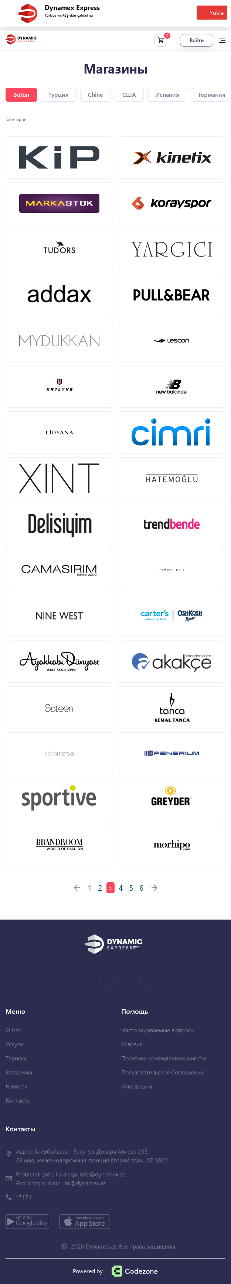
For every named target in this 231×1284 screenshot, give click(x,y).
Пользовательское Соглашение (162, 1072)
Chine (95, 94)
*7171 (24, 1197)
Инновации (136, 1086)
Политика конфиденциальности (163, 1058)
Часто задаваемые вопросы (157, 1030)
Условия (132, 1044)
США (129, 94)
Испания (167, 94)
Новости (17, 1086)
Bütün (21, 94)
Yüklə (217, 12)
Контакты (18, 1100)
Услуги (14, 1044)
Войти (197, 40)
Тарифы (16, 1058)
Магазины (19, 1072)
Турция (58, 94)
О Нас (13, 1030)
